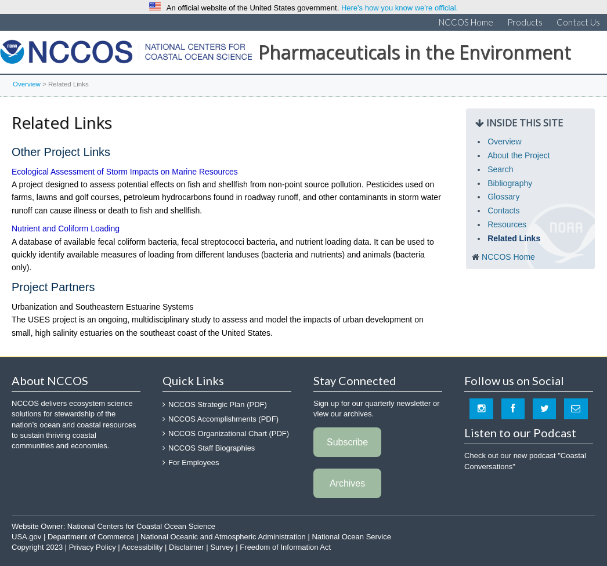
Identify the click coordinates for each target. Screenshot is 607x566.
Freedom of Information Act (285, 547)
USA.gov (26, 536)
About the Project (518, 155)
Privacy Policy (92, 547)
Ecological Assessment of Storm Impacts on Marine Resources (125, 171)
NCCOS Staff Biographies (211, 448)
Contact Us (578, 22)
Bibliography (509, 183)
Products (525, 22)
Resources (506, 224)
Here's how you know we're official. (399, 7)
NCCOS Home (466, 22)
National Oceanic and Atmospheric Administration (223, 536)
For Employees (193, 462)
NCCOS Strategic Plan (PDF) (217, 404)
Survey (221, 547)
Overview (27, 84)
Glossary (503, 196)
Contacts (503, 210)
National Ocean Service (351, 536)
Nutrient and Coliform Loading (66, 228)
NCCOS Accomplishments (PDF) (223, 419)
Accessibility (142, 547)
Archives (347, 483)
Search (500, 169)
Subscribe (347, 442)
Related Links (513, 238)
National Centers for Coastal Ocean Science (126, 55)
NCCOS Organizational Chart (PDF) (228, 433)
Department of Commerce (91, 536)
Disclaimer (186, 547)
